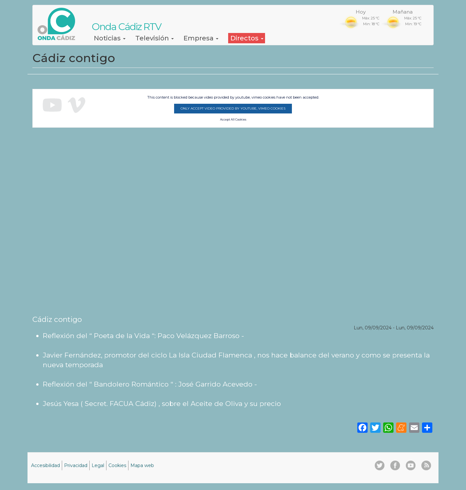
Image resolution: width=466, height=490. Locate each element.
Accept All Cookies (233, 119)
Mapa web (142, 465)
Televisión (154, 38)
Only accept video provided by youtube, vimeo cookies (233, 108)
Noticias (110, 38)
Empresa (200, 38)
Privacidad (75, 465)
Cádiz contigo (57, 319)
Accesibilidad (45, 465)
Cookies (117, 465)
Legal (98, 465)
